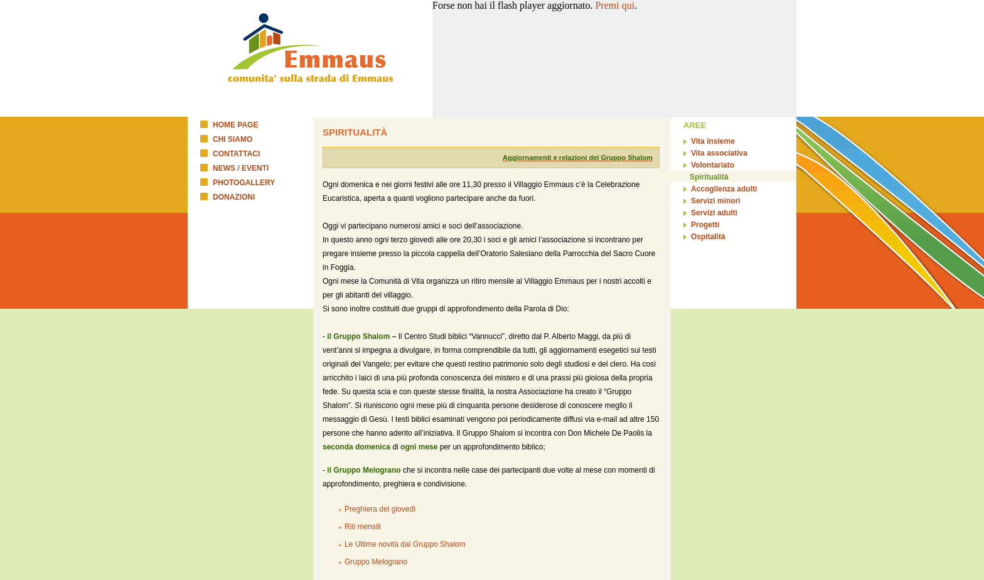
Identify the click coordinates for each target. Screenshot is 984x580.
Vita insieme (713, 141)
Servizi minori (716, 200)
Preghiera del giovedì (380, 509)
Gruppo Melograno (376, 561)
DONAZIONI (234, 197)
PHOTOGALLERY (244, 182)
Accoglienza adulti (724, 189)
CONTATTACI (236, 153)
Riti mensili (363, 526)
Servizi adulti (714, 212)
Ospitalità (708, 236)
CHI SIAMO (232, 139)
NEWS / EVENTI (241, 168)
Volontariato (712, 165)
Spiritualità (709, 177)
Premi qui (615, 5)
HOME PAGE (235, 125)
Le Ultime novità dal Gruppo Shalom (405, 544)
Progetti (705, 224)
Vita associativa (719, 153)
